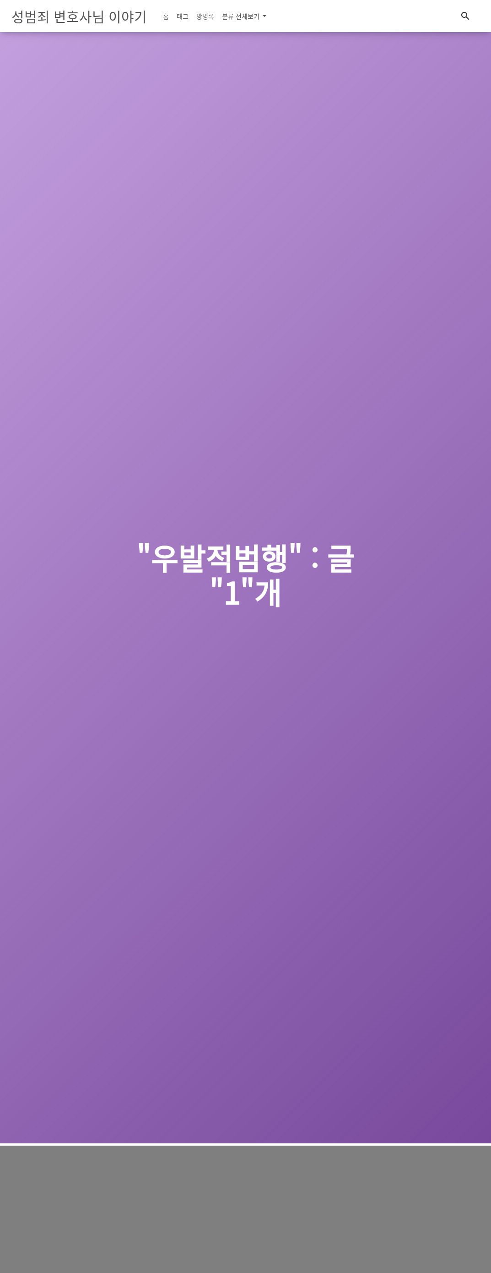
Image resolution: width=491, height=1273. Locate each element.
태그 (183, 16)
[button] (465, 16)
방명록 (205, 16)
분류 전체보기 (241, 16)
